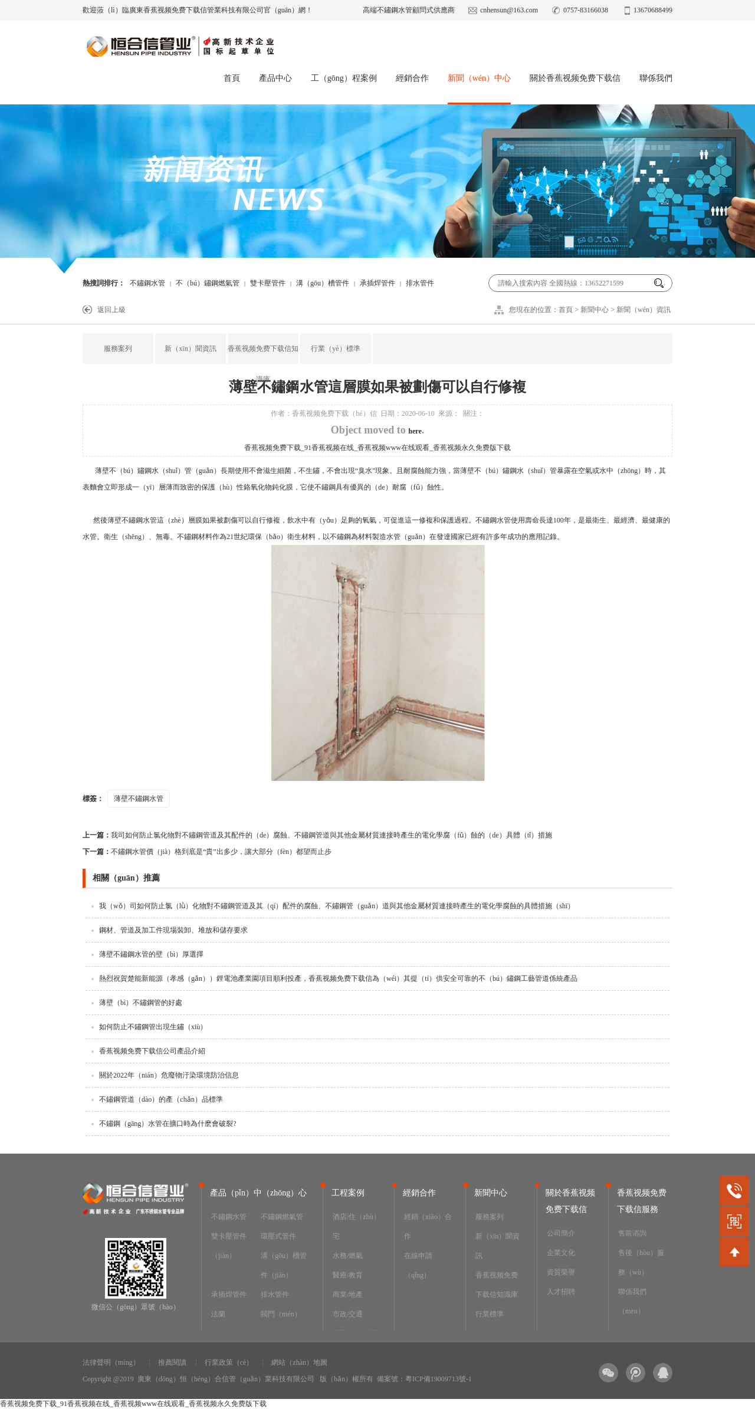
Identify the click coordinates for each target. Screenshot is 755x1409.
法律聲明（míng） (111, 1362)
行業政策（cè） (229, 1362)
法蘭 (218, 1314)
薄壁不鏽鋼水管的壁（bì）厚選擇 (151, 954)
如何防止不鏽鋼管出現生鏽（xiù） (153, 1027)
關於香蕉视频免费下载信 (575, 78)
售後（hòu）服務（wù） (641, 1262)
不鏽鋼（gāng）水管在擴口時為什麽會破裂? (168, 1123)
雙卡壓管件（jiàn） (229, 1246)
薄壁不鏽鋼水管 (138, 798)
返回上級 (111, 310)
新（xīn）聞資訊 (190, 348)
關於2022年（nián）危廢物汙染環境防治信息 (169, 1075)
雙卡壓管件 (267, 283)
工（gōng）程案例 (344, 78)
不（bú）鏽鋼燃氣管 (207, 283)
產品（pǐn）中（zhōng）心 (258, 1192)
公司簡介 (561, 1233)
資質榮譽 (561, 1272)
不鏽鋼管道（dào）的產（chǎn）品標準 (161, 1099)
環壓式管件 (278, 1236)
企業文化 (561, 1253)
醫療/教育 (348, 1275)
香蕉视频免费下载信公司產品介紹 (152, 1051)
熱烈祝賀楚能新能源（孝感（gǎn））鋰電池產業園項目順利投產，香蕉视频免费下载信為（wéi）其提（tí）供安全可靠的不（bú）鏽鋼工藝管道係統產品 (338, 978)
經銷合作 (412, 78)
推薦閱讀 (172, 1362)
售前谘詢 (632, 1233)
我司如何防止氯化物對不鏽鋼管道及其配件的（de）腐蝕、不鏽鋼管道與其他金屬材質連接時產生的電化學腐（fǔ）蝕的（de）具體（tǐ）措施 (317, 835)
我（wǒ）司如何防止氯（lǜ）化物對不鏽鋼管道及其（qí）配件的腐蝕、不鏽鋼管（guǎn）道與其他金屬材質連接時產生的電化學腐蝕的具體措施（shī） (337, 906)
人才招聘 (561, 1292)
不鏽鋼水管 (147, 283)
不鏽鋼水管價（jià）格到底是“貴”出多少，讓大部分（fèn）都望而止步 (207, 852)
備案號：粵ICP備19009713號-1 (424, 1379)
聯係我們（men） (632, 1301)
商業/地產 (348, 1294)
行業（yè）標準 (335, 348)
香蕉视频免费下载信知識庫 (263, 363)
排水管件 (275, 1294)
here (414, 431)
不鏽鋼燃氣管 (282, 1217)
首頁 (232, 78)
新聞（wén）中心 (479, 78)
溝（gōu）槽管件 (322, 283)
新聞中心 (594, 310)
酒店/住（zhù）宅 (356, 1226)
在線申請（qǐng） (418, 1265)
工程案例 (348, 1192)
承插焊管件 (377, 283)
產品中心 (275, 78)
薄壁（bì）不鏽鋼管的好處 (140, 1003)
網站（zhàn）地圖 (299, 1362)
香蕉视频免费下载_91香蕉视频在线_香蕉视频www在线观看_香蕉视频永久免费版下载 (377, 448)
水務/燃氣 (348, 1256)
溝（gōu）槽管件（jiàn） (284, 1265)
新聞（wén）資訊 (643, 310)
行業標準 (489, 1314)
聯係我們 (655, 78)
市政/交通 (348, 1314)
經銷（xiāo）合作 (428, 1226)
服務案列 (118, 348)
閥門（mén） (281, 1314)
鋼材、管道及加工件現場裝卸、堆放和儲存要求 (173, 930)
